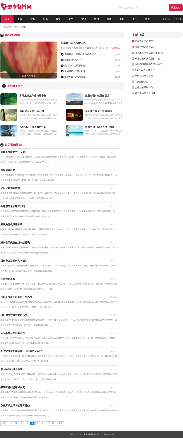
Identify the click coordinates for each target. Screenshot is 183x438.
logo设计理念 (141, 81)
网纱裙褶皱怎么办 (73, 60)
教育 (58, 19)
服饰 (45, 19)
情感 (96, 19)
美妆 (19, 19)
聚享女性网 (88, 434)
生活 (134, 19)
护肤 (32, 19)
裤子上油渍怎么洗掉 (145, 93)
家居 (122, 19)
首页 (7, 19)
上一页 (14, 423)
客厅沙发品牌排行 (144, 87)
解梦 (147, 19)
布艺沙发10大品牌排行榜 (147, 58)
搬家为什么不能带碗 (74, 65)
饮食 (83, 19)
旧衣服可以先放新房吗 (73, 43)
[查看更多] (115, 48)
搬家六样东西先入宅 (145, 47)
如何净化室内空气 (144, 41)
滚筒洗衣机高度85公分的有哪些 (80, 54)
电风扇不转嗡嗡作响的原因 (148, 64)
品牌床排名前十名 (144, 76)
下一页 (51, 423)
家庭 (109, 19)
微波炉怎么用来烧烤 (74, 77)
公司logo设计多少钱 (145, 70)
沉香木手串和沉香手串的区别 (149, 53)
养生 (70, 19)
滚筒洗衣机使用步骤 (74, 71)
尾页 (60, 423)
